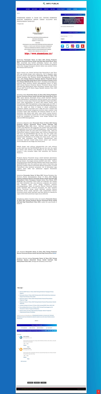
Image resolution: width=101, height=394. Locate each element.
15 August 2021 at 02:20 (28, 349)
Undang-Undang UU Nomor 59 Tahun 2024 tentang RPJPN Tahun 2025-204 (37, 305)
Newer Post (30, 382)
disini (54, 253)
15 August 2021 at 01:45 (28, 337)
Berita (18, 13)
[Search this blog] (66, 36)
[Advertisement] (37, 274)
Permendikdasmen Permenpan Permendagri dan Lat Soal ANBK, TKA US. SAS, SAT (37, 330)
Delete (27, 343)
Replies (25, 345)
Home (43, 382)
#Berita (36, 320)
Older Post (37, 382)
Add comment (23, 361)
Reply (24, 343)
